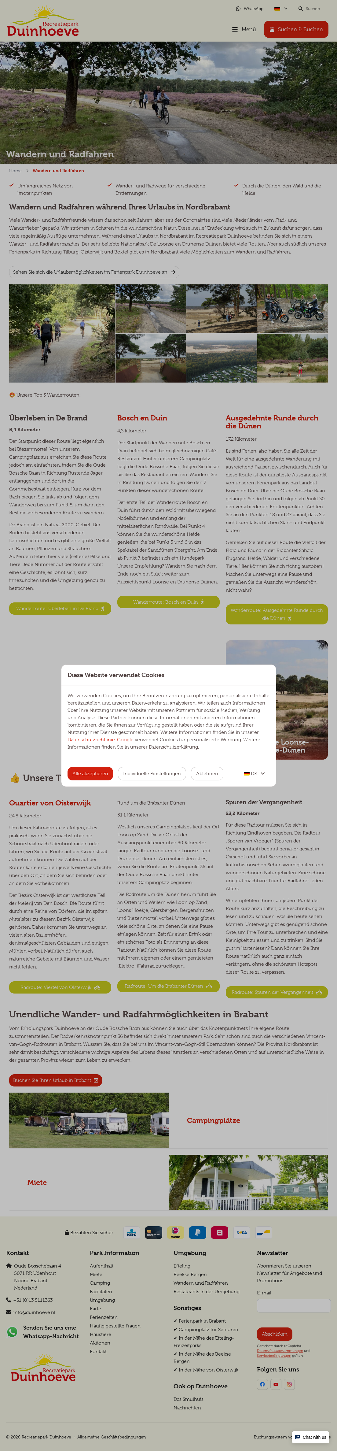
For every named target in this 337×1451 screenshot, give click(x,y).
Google (125, 739)
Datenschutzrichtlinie (91, 739)
